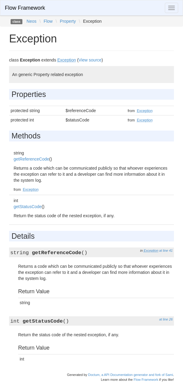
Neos (32, 21)
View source (90, 60)
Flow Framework (25, 8)
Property (68, 21)
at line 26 (166, 319)
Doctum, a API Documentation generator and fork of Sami (130, 375)
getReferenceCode (31, 159)
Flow (48, 21)
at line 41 (166, 250)
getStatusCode (28, 206)
